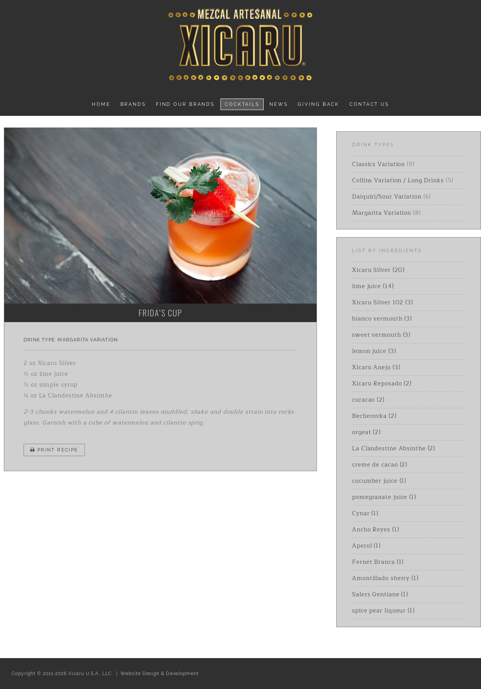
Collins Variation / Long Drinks (398, 180)
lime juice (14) (373, 286)
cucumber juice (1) (379, 481)
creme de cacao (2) (379, 465)
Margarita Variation (88, 340)
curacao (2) (368, 400)
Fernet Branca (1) (377, 562)
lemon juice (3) (374, 351)
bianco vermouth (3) (382, 319)
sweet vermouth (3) (381, 335)
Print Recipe (54, 450)
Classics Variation (378, 164)
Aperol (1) (366, 546)
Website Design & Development (159, 673)
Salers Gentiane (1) (380, 594)
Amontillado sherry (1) (385, 578)
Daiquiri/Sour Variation (387, 197)
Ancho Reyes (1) (375, 530)
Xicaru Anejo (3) (376, 367)
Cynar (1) (365, 513)
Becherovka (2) (374, 416)
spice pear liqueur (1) (383, 611)
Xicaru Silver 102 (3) (382, 302)
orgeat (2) (366, 432)
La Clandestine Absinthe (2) (393, 448)
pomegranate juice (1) (384, 497)
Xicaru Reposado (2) (382, 384)
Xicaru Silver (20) (378, 270)
